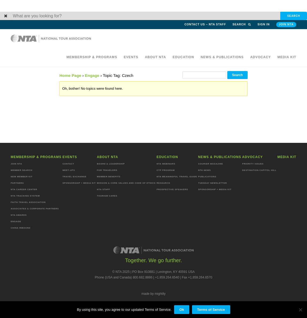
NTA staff (103, 189)
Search (241, 24)
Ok (181, 310)
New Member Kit (22, 176)
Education (183, 57)
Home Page (70, 75)
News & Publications (222, 57)
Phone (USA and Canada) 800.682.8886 (123, 277)
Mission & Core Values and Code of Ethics (126, 183)
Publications (207, 176)
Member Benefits (108, 176)
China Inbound (20, 228)
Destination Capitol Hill (259, 170)
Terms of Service (211, 310)
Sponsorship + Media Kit (79, 183)
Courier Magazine (210, 164)
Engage (92, 75)
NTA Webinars (166, 164)
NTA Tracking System (25, 196)
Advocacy (260, 57)
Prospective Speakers (172, 189)
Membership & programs (91, 57)
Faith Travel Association (28, 202)
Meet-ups (69, 170)
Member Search (21, 170)
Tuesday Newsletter (212, 183)
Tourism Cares (107, 196)
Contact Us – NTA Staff (205, 24)
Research (163, 183)
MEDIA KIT (286, 57)
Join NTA (286, 24)
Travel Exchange (75, 176)
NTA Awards (19, 215)
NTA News (204, 170)
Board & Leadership (111, 164)
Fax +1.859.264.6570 (197, 277)
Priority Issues (253, 164)
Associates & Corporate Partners (35, 208)
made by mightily (153, 294)
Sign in (264, 24)
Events (131, 57)
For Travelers (107, 170)
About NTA (155, 57)
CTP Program (166, 170)
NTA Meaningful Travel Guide (177, 176)
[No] (300, 309)
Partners (17, 183)
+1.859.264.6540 (167, 277)
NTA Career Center (24, 189)
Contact (68, 164)
